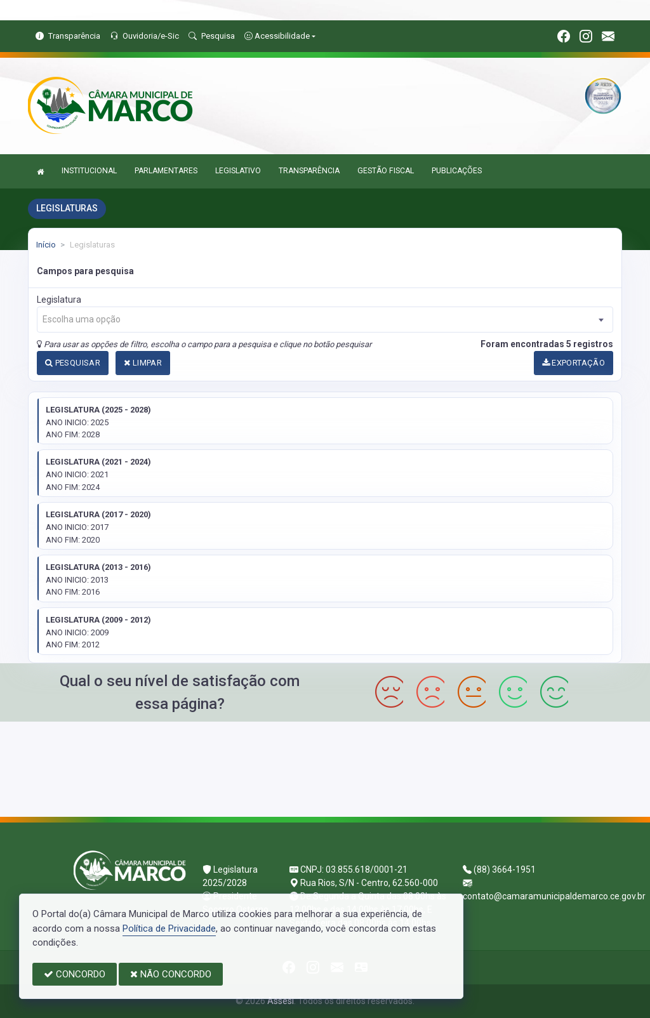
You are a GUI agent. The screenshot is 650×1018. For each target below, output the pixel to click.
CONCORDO (74, 974)
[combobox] (325, 320)
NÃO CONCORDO (170, 974)
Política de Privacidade (169, 928)
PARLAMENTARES (166, 170)
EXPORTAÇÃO (574, 362)
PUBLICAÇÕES (457, 170)
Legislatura (59, 299)
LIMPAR (143, 362)
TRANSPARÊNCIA (309, 170)
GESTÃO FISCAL (385, 170)
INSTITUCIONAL (89, 170)
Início (46, 244)
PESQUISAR (72, 362)
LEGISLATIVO (238, 170)
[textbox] (325, 319)
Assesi (280, 1001)
